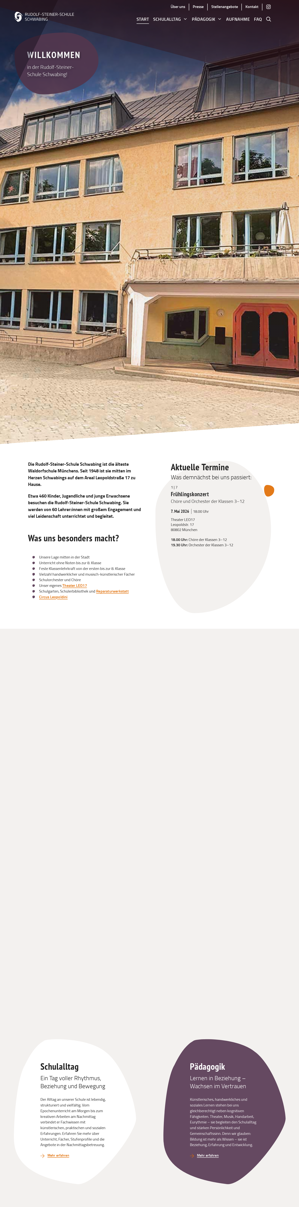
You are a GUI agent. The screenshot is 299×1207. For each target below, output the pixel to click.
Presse (198, 6)
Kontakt (251, 6)
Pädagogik (207, 19)
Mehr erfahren (59, 1155)
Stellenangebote (224, 6)
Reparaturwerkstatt (112, 591)
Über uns (178, 6)
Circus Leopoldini (53, 596)
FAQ (258, 19)
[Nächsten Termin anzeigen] (269, 491)
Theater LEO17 (74, 585)
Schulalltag (170, 19)
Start (143, 19)
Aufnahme (238, 19)
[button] (268, 19)
